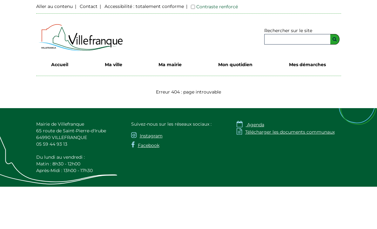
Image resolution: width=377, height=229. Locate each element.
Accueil (59, 64)
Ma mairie (170, 64)
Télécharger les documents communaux (286, 132)
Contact (89, 6)
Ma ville (113, 64)
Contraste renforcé (217, 7)
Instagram (151, 136)
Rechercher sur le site (288, 30)
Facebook (148, 145)
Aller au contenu (54, 6)
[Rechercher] (335, 39)
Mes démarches (307, 64)
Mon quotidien (235, 64)
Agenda (250, 125)
